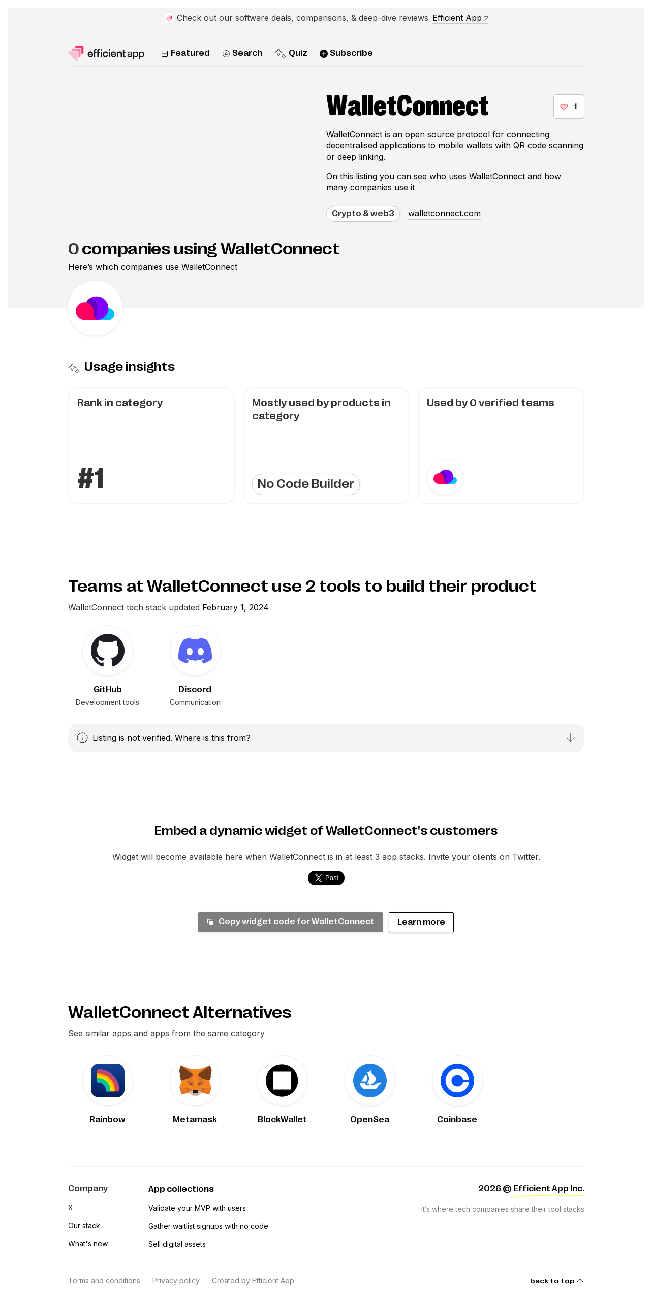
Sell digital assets (177, 1244)
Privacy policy (176, 1280)
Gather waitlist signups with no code (208, 1226)
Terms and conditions (104, 1280)
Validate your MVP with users (197, 1207)
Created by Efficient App (253, 1280)
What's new (88, 1243)
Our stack (84, 1225)
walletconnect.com (444, 213)
